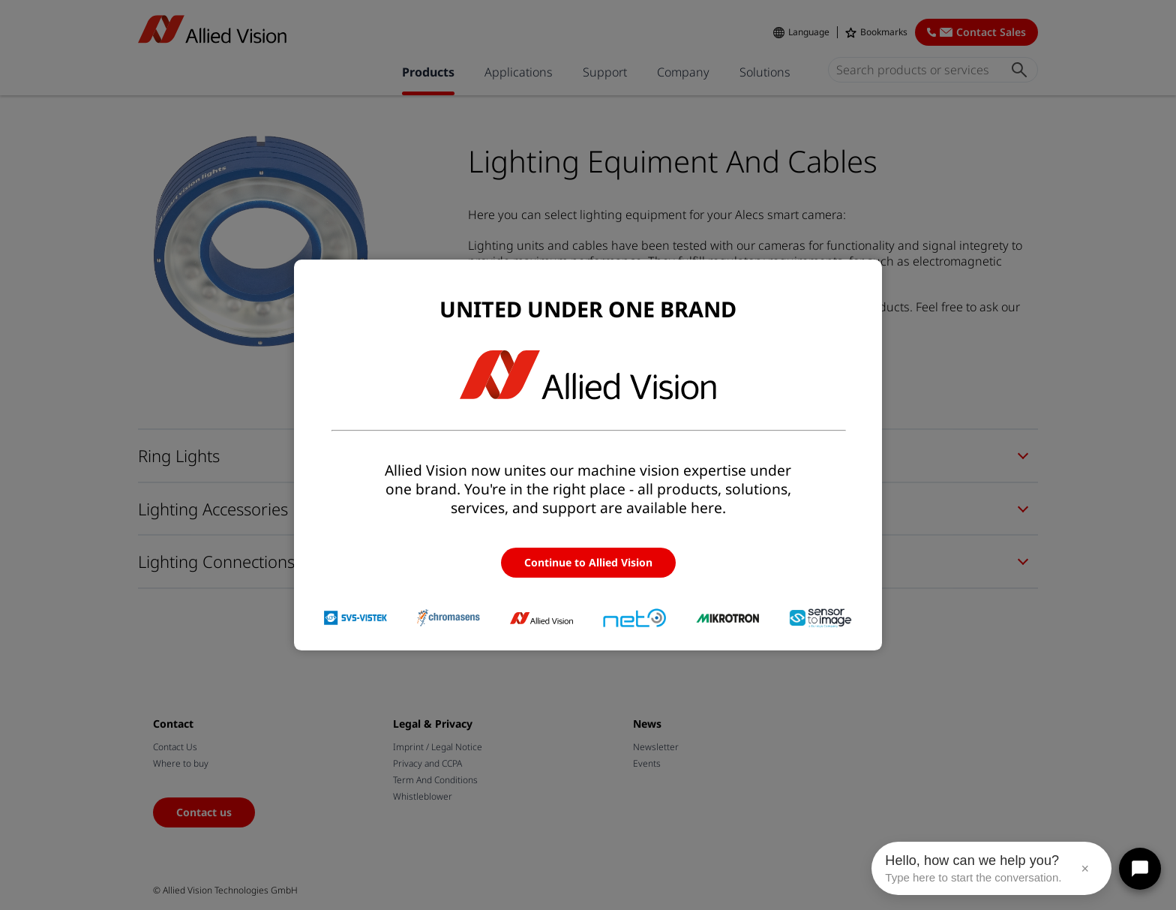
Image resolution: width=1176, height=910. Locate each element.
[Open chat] (1140, 869)
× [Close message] (1085, 868)
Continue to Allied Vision (588, 562)
